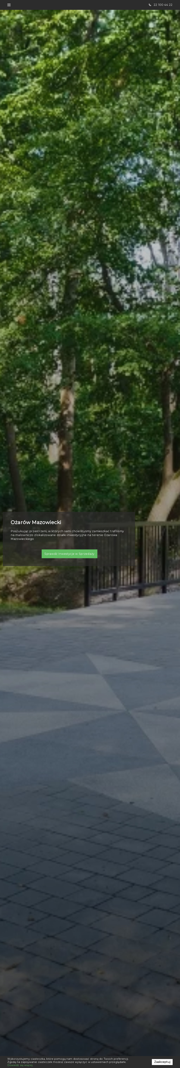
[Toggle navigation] (9, 5)
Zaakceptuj (162, 1062)
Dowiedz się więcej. (20, 1065)
